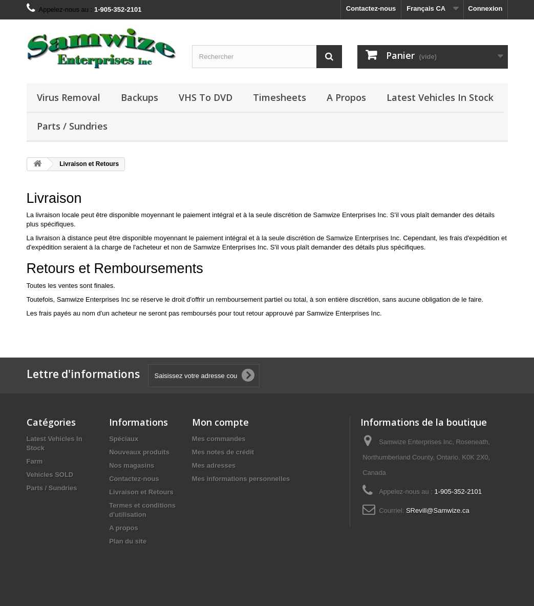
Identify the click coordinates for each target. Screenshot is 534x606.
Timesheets (279, 97)
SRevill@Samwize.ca (437, 510)
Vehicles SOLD (50, 474)
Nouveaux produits (139, 452)
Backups (139, 97)
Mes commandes (219, 439)
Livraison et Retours (141, 492)
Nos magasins (131, 465)
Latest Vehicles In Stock (440, 97)
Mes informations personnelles (241, 479)
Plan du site (127, 541)
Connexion (485, 8)
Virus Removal (68, 97)
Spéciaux (123, 439)
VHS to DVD (205, 97)
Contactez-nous (371, 8)
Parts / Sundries (72, 126)
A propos (346, 97)
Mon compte (220, 422)
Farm (35, 461)
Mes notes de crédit (223, 452)
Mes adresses (214, 465)
